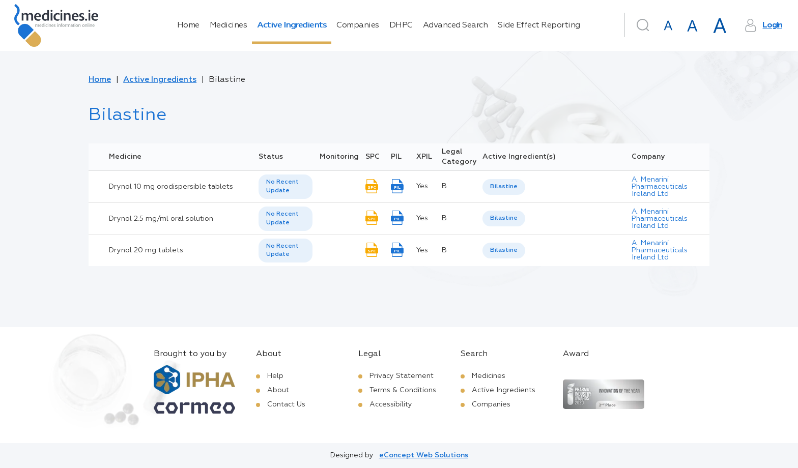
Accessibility (390, 404)
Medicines (228, 25)
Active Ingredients (291, 25)
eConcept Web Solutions (423, 455)
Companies (357, 25)
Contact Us (286, 404)
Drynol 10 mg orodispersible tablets (171, 186)
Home (188, 25)
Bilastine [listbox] (504, 187)
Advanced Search (455, 25)
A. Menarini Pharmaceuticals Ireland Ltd (660, 186)
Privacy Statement (401, 375)
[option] (503, 187)
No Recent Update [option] (282, 186)
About (278, 390)
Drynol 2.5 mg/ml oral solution (161, 218)
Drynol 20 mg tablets (146, 250)
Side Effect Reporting (539, 25)
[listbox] (285, 186)
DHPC (401, 25)
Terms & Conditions (402, 390)
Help (275, 375)
